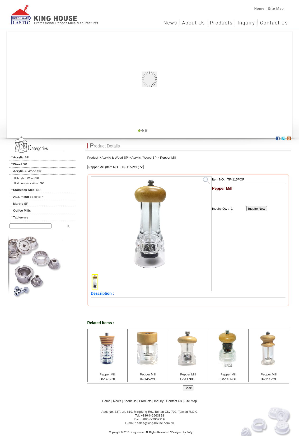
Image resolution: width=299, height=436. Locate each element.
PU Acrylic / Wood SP (30, 183)
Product (92, 157)
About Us (193, 21)
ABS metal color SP (27, 197)
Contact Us (273, 21)
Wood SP (20, 164)
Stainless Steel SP (27, 190)
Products (221, 21)
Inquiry (246, 21)
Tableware (20, 217)
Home (258, 7)
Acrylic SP (21, 157)
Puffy (189, 432)
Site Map (278, 7)
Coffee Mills (22, 210)
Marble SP (20, 203)
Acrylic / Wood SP (27, 178)
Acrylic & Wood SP (27, 171)
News (170, 21)
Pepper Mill (108, 374)
